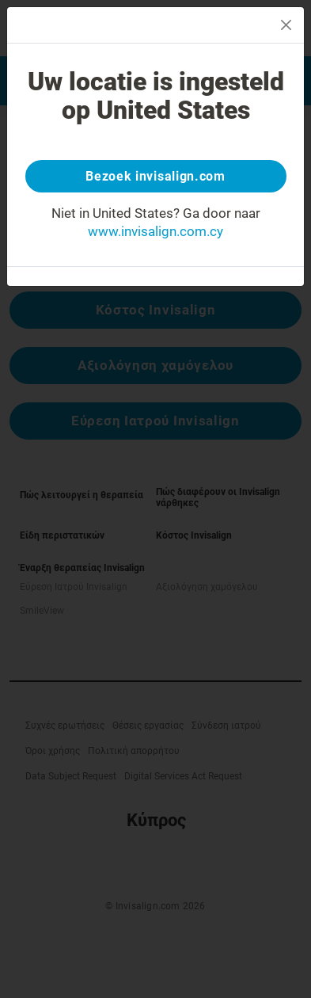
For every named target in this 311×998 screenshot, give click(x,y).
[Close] (286, 24)
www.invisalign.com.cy (155, 231)
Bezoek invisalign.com (155, 176)
